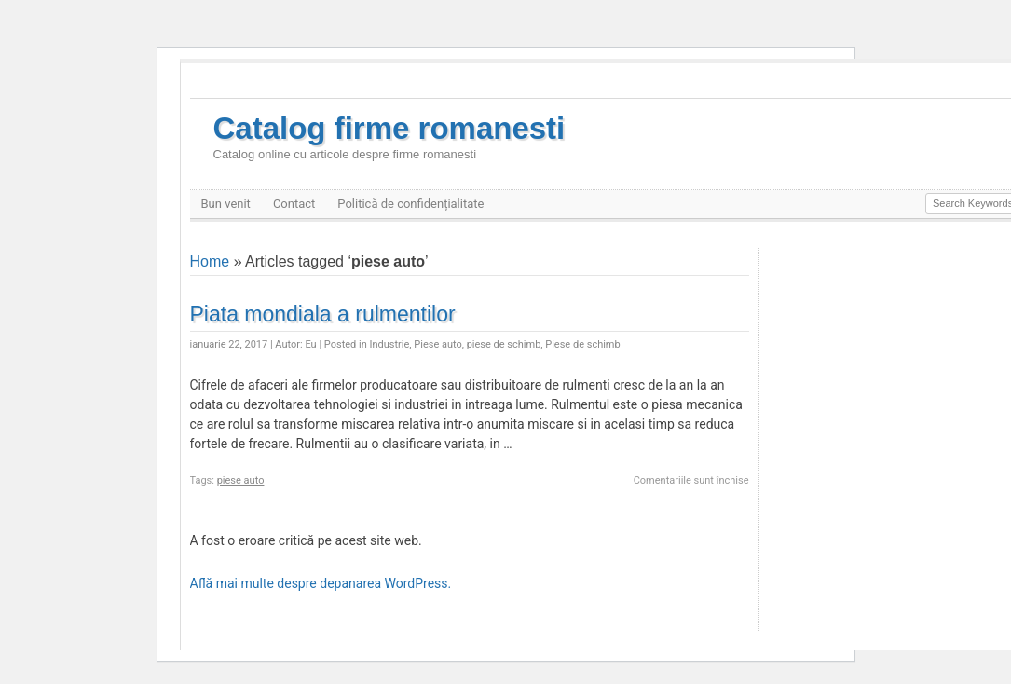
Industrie (390, 344)
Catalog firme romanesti (389, 136)
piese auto (241, 480)
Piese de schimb (582, 344)
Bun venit (226, 204)
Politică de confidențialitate (410, 204)
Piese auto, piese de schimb (477, 344)
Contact (294, 204)
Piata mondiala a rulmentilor (323, 314)
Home (210, 261)
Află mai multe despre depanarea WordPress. (321, 583)
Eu (310, 344)
